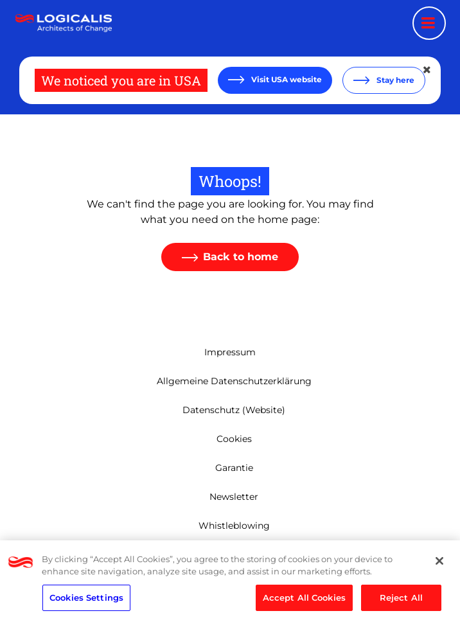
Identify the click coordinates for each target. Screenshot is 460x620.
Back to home (240, 257)
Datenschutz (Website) (233, 410)
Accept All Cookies (304, 601)
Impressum (230, 352)
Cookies (234, 439)
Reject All (401, 601)
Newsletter (233, 496)
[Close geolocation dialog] (428, 70)
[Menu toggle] (429, 23)
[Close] (439, 564)
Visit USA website (285, 79)
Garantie (234, 468)
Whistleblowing (234, 525)
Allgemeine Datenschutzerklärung (234, 381)
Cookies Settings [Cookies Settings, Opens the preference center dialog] (86, 601)
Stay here (394, 80)
